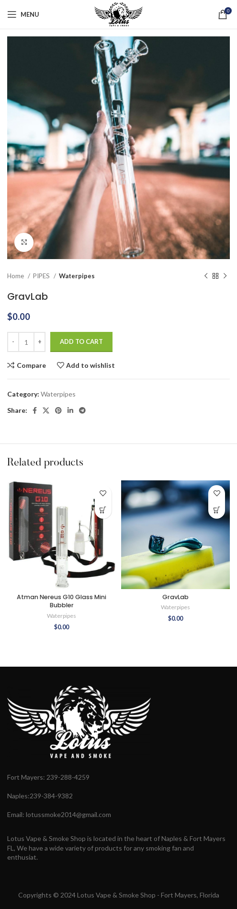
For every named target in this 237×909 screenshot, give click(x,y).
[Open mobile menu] (23, 14)
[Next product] (225, 276)
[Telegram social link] (82, 410)
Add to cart (81, 341)
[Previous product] (206, 276)
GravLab (175, 597)
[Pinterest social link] (58, 410)
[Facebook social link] (35, 410)
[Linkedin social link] (70, 410)
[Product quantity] (26, 342)
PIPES (42, 276)
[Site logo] (118, 14)
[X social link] (46, 410)
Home (16, 276)
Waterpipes (77, 276)
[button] (103, 510)
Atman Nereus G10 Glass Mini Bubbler (61, 601)
